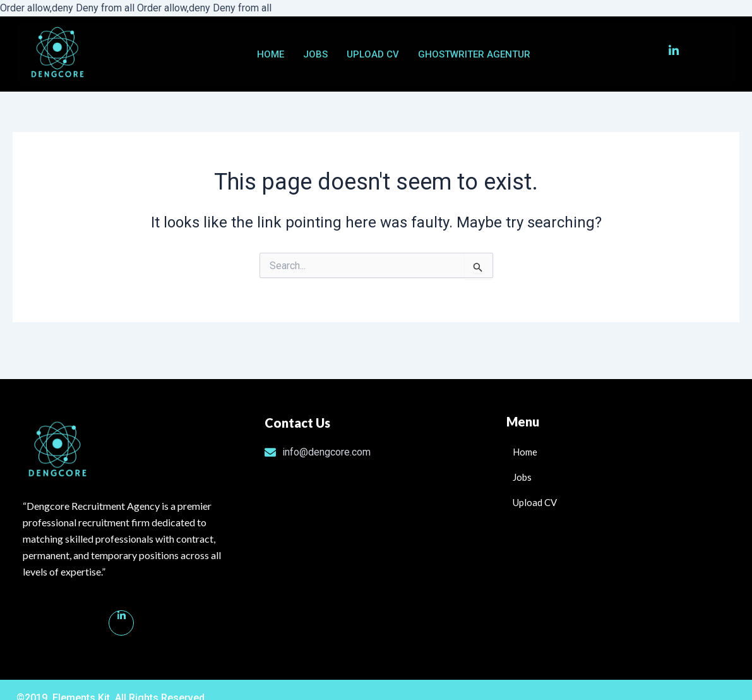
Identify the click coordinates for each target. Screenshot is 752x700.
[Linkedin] (121, 623)
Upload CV (373, 54)
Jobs (315, 54)
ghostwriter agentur (474, 54)
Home (270, 54)
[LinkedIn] (666, 54)
